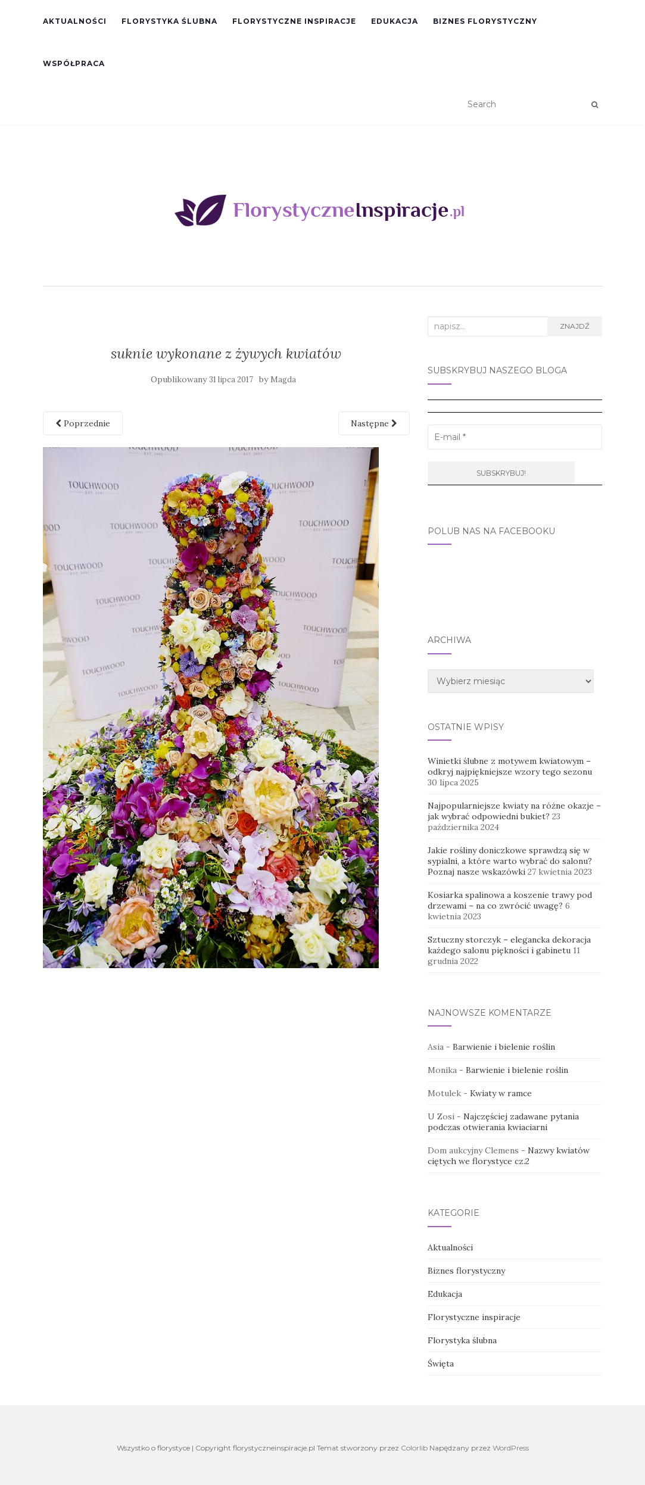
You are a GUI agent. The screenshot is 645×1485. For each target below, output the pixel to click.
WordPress (511, 1447)
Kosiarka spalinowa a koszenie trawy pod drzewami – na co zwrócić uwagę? (510, 900)
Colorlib (414, 1447)
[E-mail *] (515, 437)
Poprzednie (82, 423)
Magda (283, 380)
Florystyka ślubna (169, 21)
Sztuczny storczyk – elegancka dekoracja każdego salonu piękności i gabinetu (509, 945)
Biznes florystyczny (485, 21)
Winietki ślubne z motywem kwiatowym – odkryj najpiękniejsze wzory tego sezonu (510, 766)
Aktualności (75, 21)
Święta (441, 1363)
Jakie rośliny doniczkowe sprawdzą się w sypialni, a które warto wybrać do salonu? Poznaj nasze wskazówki (510, 861)
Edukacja (394, 21)
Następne (374, 423)
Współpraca (74, 63)
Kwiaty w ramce (501, 1093)
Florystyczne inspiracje (294, 21)
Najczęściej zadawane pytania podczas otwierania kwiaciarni (503, 1122)
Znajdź (575, 326)
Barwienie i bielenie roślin (504, 1046)
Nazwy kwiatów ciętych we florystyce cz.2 (509, 1155)
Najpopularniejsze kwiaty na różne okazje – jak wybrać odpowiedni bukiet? (514, 811)
